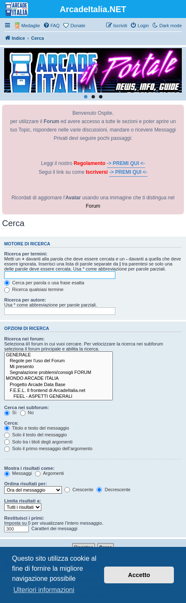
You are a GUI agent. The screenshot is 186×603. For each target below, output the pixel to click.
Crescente (78, 489)
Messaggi (18, 473)
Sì (10, 412)
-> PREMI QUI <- (126, 163)
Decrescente (113, 489)
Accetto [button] (139, 575)
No (27, 412)
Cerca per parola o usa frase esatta (44, 282)
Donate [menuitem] (78, 25)
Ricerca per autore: (25, 299)
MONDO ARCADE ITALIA (58, 378)
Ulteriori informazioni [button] (43, 589)
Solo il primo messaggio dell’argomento (48, 448)
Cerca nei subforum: (26, 407)
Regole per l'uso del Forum (58, 361)
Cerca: (11, 422)
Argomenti (49, 473)
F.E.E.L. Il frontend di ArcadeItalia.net (58, 391)
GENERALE (58, 355)
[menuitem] (51, 26)
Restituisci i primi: (24, 518)
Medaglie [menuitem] (30, 25)
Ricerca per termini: (25, 253)
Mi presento (58, 367)
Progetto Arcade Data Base (58, 385)
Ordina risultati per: (25, 483)
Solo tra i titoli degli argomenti (38, 441)
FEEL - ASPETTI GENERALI (58, 396)
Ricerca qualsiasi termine (34, 289)
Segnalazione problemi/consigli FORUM (58, 373)
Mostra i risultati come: (29, 468)
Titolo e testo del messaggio (36, 427)
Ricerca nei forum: (24, 338)
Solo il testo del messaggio (35, 434)
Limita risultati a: (22, 500)
